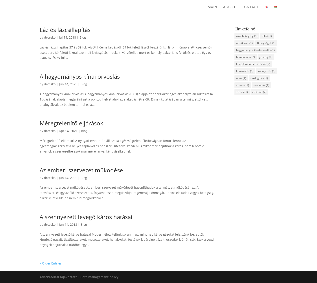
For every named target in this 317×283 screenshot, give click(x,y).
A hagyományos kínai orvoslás (80, 76)
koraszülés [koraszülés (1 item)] (244, 71)
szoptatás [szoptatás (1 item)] (261, 85)
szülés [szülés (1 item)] (242, 92)
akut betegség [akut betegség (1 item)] (247, 36)
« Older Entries (51, 263)
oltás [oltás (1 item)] (241, 78)
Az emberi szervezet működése (81, 170)
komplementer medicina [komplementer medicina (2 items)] (253, 64)
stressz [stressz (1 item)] (242, 85)
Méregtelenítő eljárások (71, 123)
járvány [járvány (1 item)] (265, 57)
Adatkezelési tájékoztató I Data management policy (79, 277)
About (229, 7)
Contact (250, 7)
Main (212, 7)
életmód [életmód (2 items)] (259, 92)
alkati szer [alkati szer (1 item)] (244, 43)
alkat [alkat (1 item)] (267, 36)
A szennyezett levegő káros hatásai (86, 217)
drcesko (49, 37)
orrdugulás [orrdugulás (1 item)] (259, 78)
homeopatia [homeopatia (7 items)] (245, 57)
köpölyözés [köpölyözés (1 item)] (266, 71)
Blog (82, 37)
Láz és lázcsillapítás (65, 30)
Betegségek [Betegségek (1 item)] (266, 43)
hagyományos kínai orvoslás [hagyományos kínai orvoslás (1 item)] (255, 50)
